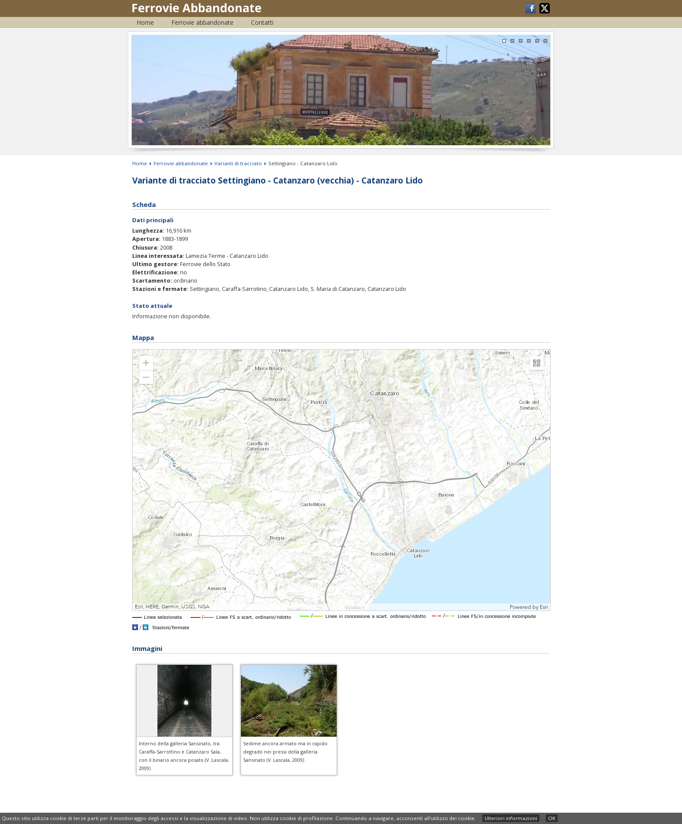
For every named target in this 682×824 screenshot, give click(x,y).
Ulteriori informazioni (511, 818)
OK (551, 818)
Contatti (262, 22)
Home (145, 22)
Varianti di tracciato (238, 163)
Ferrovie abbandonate (202, 22)
